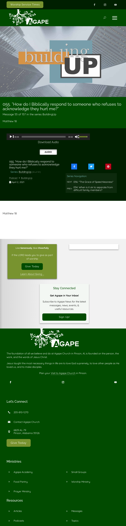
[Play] (11, 136)
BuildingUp (25, 171)
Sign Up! (64, 317)
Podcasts (19, 520)
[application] (48, 136)
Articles (18, 511)
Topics (74, 520)
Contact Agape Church (27, 421)
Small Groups (78, 472)
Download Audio (48, 142)
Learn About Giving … (32, 274)
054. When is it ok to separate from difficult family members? (93, 189)
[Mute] (77, 136)
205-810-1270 (21, 412)
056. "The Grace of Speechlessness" (93, 181)
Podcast (13, 178)
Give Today (32, 266)
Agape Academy (23, 472)
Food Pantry (21, 481)
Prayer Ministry (22, 491)
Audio (48, 151)
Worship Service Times (25, 4)
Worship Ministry (80, 481)
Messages (76, 511)
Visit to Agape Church (63, 373)
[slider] (44, 137)
